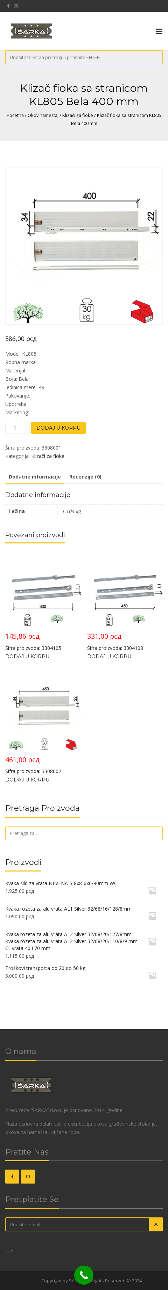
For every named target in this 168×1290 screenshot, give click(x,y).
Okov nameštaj (43, 115)
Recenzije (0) (85, 476)
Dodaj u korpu (58, 428)
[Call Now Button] (83, 1275)
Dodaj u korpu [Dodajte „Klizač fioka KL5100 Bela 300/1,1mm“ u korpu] (27, 656)
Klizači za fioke (77, 115)
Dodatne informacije (35, 476)
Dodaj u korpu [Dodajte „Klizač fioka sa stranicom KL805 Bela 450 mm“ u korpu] (27, 779)
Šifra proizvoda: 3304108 (125, 601)
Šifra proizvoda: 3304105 (43, 601)
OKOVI (33, 1280)
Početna (15, 115)
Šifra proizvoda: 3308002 (43, 725)
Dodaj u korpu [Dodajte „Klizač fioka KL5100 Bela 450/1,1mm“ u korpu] (109, 656)
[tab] (34, 477)
